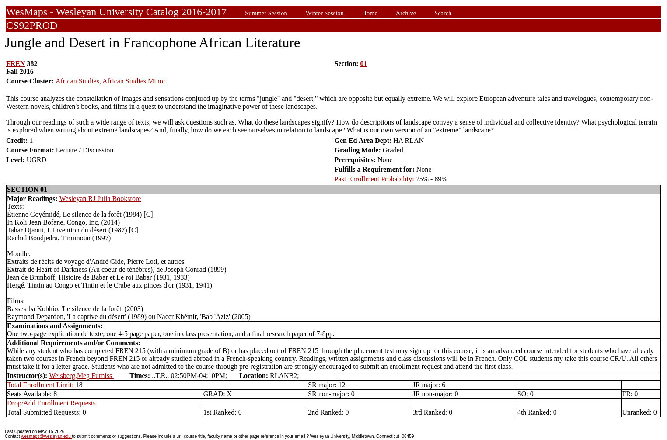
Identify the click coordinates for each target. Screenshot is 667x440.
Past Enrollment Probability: (374, 179)
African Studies (77, 81)
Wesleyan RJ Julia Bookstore (100, 198)
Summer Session (266, 13)
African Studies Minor (133, 81)
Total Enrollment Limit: (41, 384)
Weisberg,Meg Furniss (81, 375)
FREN (15, 63)
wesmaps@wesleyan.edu (46, 436)
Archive (406, 13)
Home (369, 13)
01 (363, 63)
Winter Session (325, 13)
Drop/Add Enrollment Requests (51, 403)
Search (442, 13)
